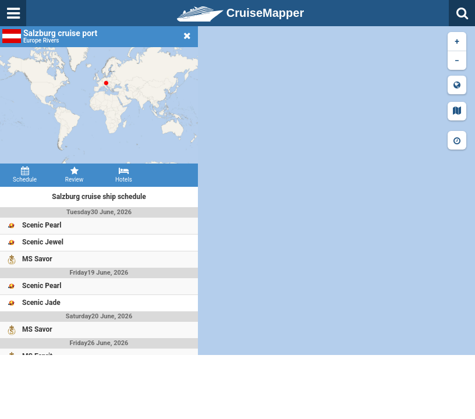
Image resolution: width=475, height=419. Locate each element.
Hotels (123, 174)
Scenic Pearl (41, 225)
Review (74, 174)
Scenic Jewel (42, 242)
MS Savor (37, 259)
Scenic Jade (41, 303)
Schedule (24, 174)
